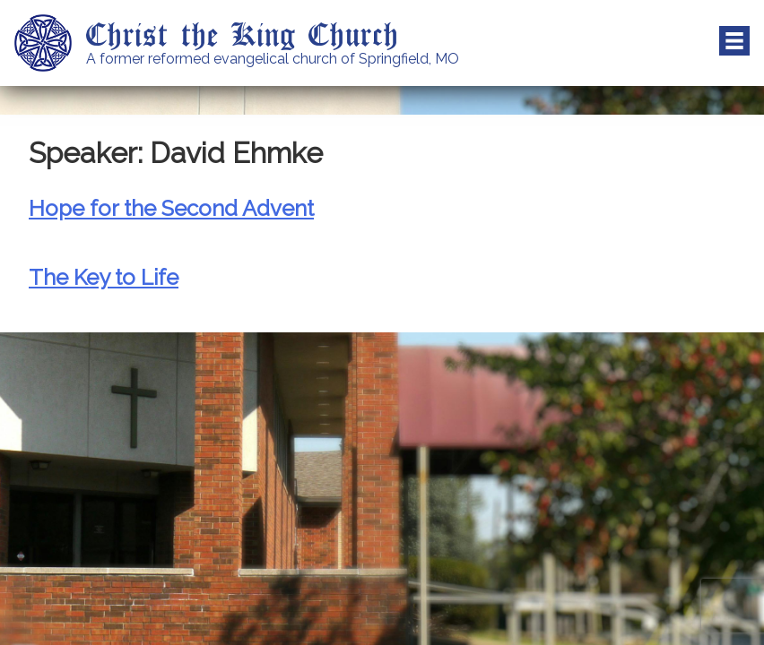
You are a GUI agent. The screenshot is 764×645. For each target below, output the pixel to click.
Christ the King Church (242, 33)
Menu (734, 41)
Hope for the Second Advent (171, 208)
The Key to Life (103, 277)
